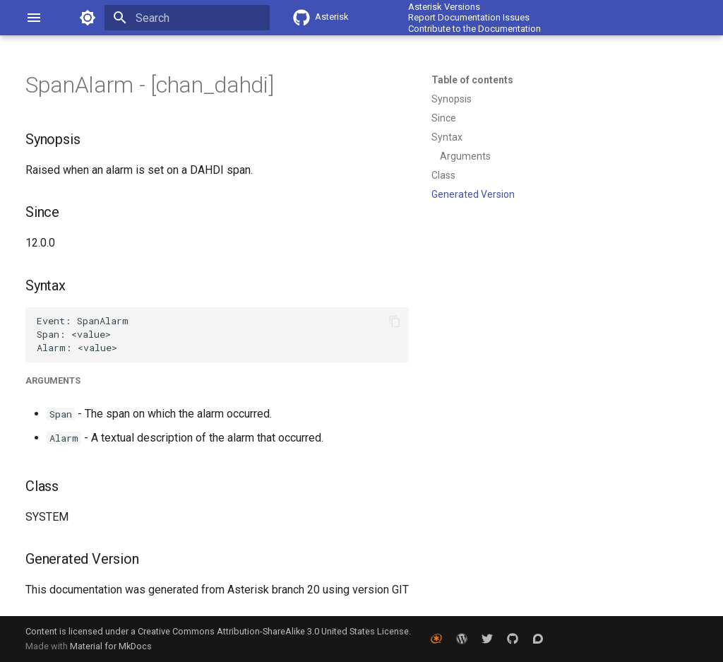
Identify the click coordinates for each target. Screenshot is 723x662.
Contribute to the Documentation (474, 28)
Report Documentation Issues (469, 17)
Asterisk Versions (444, 6)
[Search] (187, 17)
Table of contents (472, 79)
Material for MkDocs (111, 646)
